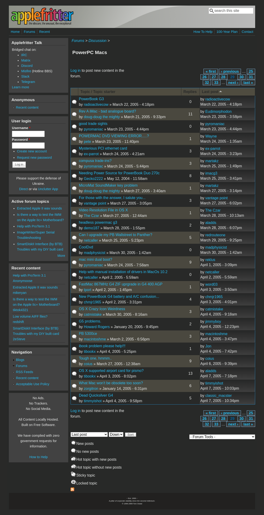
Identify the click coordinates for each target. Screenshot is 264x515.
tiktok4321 (20, 310)
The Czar (91, 216)
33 (216, 83)
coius (88, 364)
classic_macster (218, 396)
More (61, 256)
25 (251, 71)
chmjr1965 (92, 302)
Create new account (32, 151)
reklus (210, 260)
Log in (76, 70)
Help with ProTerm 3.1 (33, 226)
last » (248, 83)
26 (205, 77)
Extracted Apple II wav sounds (39, 208)
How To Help (202, 32)
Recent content (27, 107)
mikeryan (19, 293)
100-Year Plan (227, 32)
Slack (25, 76)
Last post (212, 91)
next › (233, 83)
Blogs (20, 360)
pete (87, 142)
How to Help (38, 457)
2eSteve (19, 339)
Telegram (28, 82)
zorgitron (91, 389)
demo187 (91, 228)
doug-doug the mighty (102, 117)
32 (207, 83)
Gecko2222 (93, 179)
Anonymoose (22, 281)
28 (223, 77)
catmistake (93, 314)
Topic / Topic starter (97, 92)
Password (21, 139)
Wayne (211, 136)
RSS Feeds (24, 372)
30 (242, 77)
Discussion (97, 41)
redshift (18, 322)
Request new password (34, 157)
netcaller (91, 240)
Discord (27, 66)
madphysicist (94, 253)
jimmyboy (213, 321)
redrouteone (215, 235)
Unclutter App (48, 189)
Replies (190, 92)
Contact (247, 32)
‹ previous (230, 71)
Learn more (20, 87)
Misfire (26, 71)
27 (214, 77)
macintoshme (95, 339)
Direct (23, 189)
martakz (212, 161)
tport (87, 290)
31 (251, 77)
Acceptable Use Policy (32, 384)
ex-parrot (91, 154)
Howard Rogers (97, 327)
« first (211, 71)
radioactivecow (96, 104)
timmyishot (214, 383)
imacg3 (211, 173)
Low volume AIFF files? (30, 316)
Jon (208, 346)
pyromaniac (93, 129)
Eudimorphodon (218, 111)
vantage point (95, 203)
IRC (24, 55)
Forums (29, 32)
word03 (211, 284)
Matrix (25, 60)
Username (21, 128)
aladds (210, 223)
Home (15, 32)
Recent (44, 32)
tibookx (90, 352)
